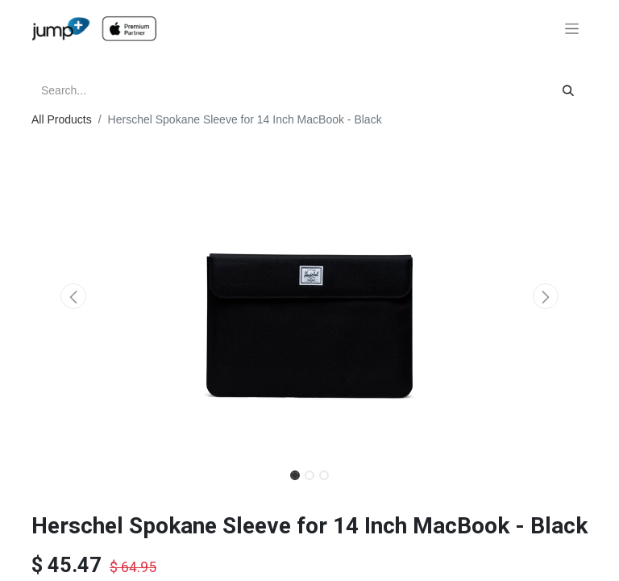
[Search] (568, 91)
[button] (73, 296)
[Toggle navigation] (572, 29)
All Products (61, 119)
